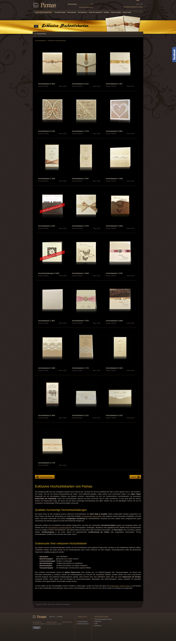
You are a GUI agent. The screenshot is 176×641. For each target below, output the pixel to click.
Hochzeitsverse (82, 12)
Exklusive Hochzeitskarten (57, 40)
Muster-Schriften (116, 12)
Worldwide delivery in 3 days (133, 7)
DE (137, 4)
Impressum (98, 621)
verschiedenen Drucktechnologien (60, 527)
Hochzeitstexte (71, 12)
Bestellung (98, 625)
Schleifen (106, 12)
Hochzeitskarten (40, 40)
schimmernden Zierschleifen (92, 516)
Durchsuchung (41, 34)
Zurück (36, 26)
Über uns (52, 616)
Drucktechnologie (60, 12)
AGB (96, 623)
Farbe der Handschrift (95, 12)
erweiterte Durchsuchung (86, 7)
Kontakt (60, 616)
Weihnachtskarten (83, 624)
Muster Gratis (127, 12)
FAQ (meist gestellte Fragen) (103, 619)
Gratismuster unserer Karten (120, 586)
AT (141, 4)
